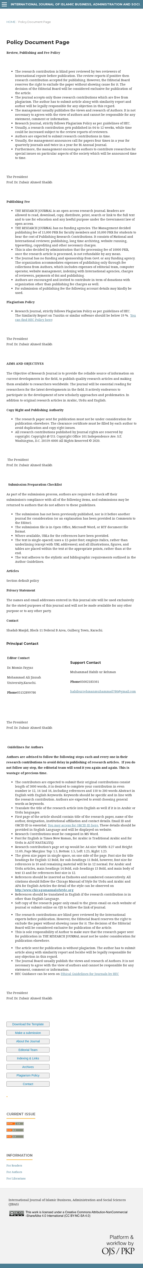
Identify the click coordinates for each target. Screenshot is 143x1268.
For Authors (14, 1172)
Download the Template (28, 1024)
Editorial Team (28, 1050)
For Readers (14, 1165)
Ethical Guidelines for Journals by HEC (90, 974)
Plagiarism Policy (28, 1075)
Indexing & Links (28, 1058)
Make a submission (28, 1033)
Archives (28, 1067)
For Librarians (16, 1178)
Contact (28, 1084)
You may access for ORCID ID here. (73, 825)
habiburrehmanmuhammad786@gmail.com (103, 691)
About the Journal (28, 1041)
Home (11, 22)
